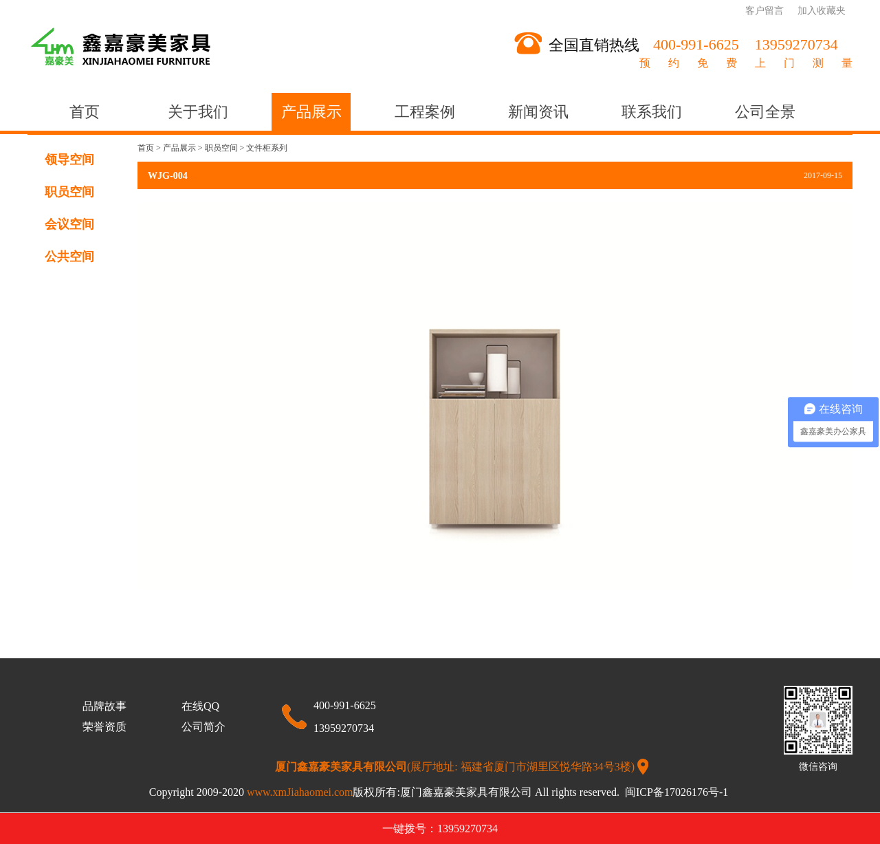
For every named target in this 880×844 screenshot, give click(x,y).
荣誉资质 (104, 727)
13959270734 (344, 728)
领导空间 (69, 159)
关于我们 (198, 111)
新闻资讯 (538, 111)
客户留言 (764, 11)
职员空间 (69, 192)
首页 (84, 111)
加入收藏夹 (822, 11)
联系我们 (652, 111)
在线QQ (200, 706)
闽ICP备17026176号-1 (678, 792)
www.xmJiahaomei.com (323, 792)
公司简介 (204, 727)
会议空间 (69, 224)
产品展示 (311, 111)
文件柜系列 (266, 148)
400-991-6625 (345, 705)
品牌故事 (104, 706)
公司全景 (765, 111)
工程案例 (425, 111)
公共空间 (69, 256)
